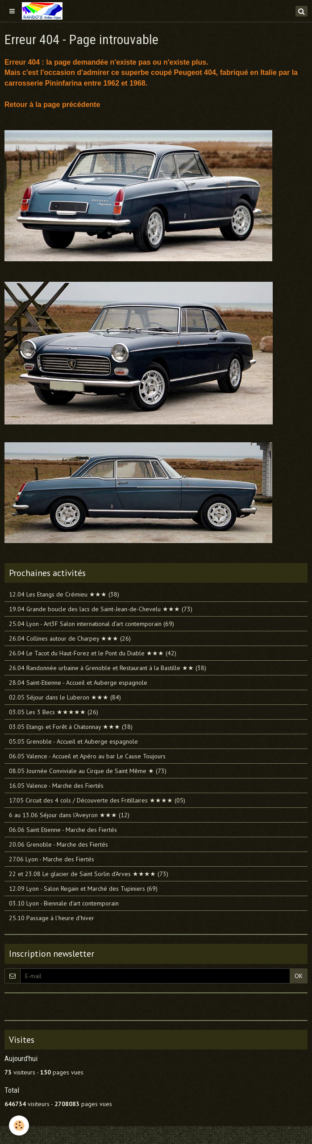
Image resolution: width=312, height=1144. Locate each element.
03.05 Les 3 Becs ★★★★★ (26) (53, 712)
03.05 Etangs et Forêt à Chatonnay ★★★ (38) (71, 727)
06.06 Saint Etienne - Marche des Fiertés (63, 830)
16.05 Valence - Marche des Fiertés (56, 786)
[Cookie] (19, 1125)
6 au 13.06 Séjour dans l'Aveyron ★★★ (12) (69, 815)
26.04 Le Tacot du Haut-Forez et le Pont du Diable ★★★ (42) (92, 653)
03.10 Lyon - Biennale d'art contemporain (64, 903)
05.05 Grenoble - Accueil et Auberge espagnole (73, 741)
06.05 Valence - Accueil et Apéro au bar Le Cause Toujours (87, 756)
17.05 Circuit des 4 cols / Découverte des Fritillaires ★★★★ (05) (97, 800)
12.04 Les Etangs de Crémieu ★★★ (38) (64, 594)
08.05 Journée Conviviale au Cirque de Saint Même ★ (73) (87, 771)
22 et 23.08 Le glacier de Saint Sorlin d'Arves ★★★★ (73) (88, 874)
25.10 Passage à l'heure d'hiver (51, 918)
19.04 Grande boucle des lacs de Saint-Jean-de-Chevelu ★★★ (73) (100, 609)
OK (299, 976)
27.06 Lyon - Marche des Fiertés (51, 859)
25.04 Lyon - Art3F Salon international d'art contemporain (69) (91, 624)
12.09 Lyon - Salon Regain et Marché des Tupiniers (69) (83, 889)
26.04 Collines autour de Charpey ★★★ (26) (70, 638)
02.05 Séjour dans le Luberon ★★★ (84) (65, 697)
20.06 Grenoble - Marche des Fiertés (58, 844)
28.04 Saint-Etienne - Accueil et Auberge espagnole (78, 683)
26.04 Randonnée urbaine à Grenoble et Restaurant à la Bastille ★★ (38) (107, 668)
